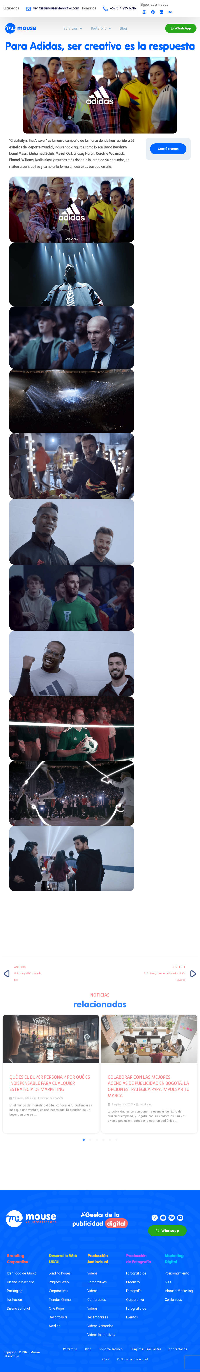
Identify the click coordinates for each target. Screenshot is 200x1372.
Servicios (73, 28)
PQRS (105, 1359)
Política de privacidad (132, 1359)
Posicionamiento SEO (50, 952)
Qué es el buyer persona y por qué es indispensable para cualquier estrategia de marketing (49, 937)
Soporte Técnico (111, 1349)
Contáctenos (178, 1349)
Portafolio (101, 28)
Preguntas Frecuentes (146, 1349)
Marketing (146, 959)
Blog (123, 28)
